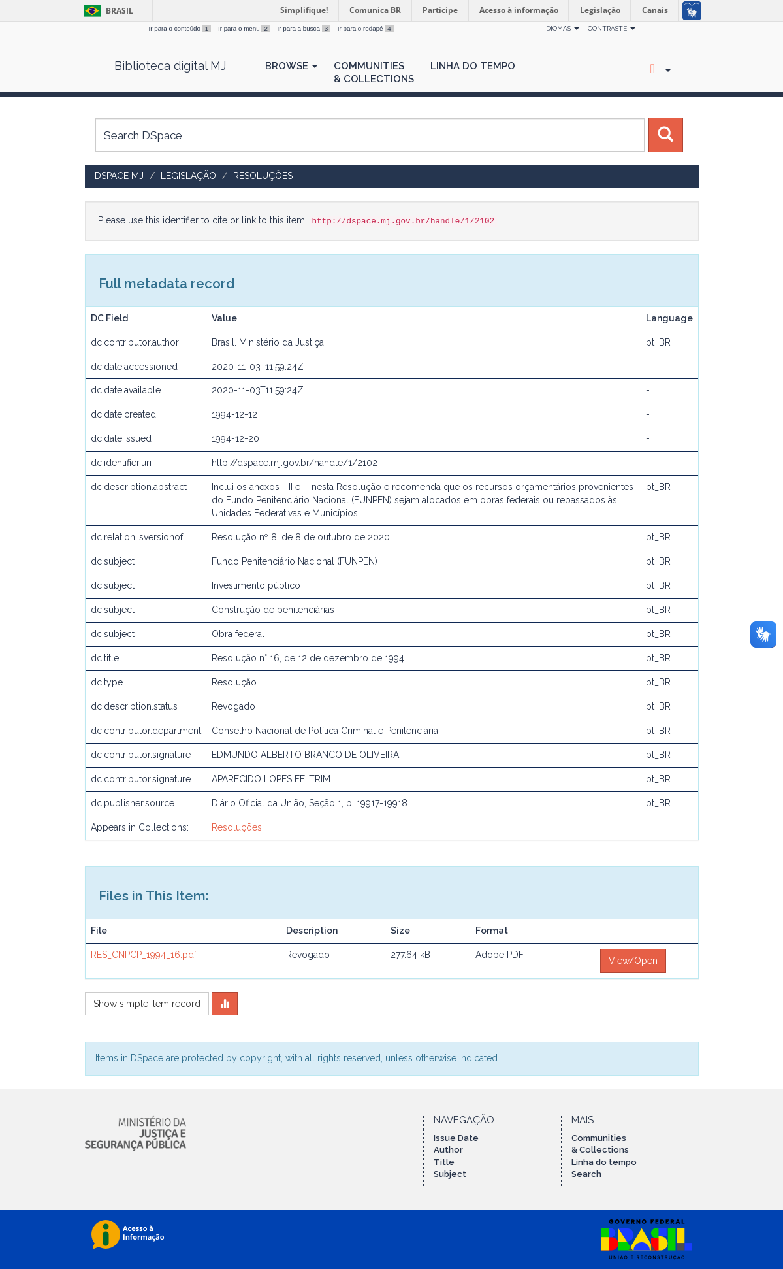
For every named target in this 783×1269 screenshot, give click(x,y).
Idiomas (561, 28)
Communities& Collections (374, 72)
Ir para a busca (305, 28)
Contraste (611, 28)
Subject (450, 1174)
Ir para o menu (245, 28)
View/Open (633, 960)
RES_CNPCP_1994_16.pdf (144, 954)
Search (586, 1174)
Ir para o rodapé (366, 28)
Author (448, 1150)
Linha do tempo (604, 1162)
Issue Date (456, 1138)
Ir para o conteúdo (181, 28)
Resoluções (263, 176)
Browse (291, 66)
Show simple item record (146, 1003)
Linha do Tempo (472, 66)
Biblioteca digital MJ (170, 66)
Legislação (188, 176)
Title (444, 1162)
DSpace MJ (119, 176)
